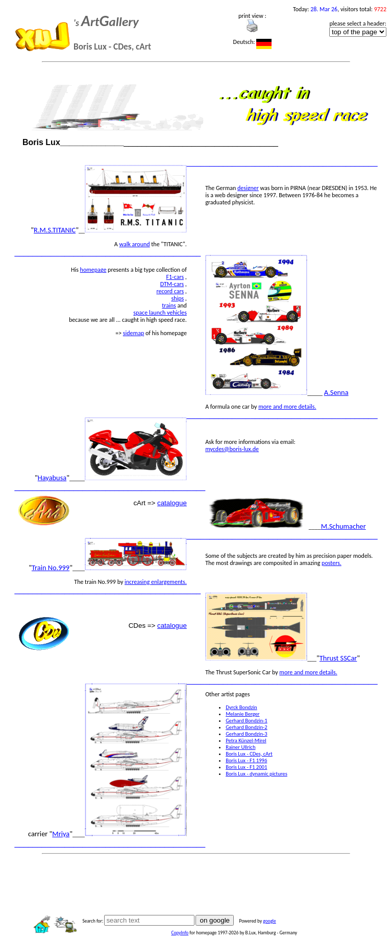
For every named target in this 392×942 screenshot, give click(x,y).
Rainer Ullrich (240, 747)
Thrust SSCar (338, 658)
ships (177, 298)
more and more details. (287, 406)
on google (215, 920)
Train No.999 (50, 567)
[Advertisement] (196, 881)
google (269, 921)
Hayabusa (52, 477)
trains (169, 305)
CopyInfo (179, 933)
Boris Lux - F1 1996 (246, 760)
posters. (331, 563)
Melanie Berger (242, 714)
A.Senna (336, 392)
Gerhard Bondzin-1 (246, 720)
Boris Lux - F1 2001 (246, 767)
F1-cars (175, 276)
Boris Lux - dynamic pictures (256, 773)
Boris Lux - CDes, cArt (249, 753)
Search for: (92, 921)
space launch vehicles (160, 312)
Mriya (60, 833)
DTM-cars (172, 284)
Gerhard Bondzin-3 (246, 734)
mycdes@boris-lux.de (232, 449)
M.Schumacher (343, 526)
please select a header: (357, 23)
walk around (134, 244)
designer (248, 188)
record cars (170, 291)
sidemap (133, 333)
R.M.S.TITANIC (55, 229)
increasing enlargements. (156, 581)
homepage (93, 269)
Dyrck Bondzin (241, 707)
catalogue (172, 503)
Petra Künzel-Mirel (246, 740)
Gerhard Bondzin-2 (246, 727)
